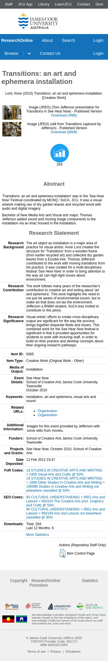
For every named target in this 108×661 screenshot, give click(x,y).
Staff (8, 4)
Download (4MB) (64, 115)
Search (68, 40)
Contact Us (50, 53)
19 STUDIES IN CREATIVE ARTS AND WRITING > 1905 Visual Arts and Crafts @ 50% (64, 472)
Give (99, 4)
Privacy (55, 651)
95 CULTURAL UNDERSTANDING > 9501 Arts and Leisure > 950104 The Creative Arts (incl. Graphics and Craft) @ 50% (65, 501)
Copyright (18, 580)
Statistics (90, 580)
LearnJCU (63, 4)
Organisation (47, 411)
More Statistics (37, 535)
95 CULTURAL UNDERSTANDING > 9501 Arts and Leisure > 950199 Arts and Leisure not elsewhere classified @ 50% (65, 513)
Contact (83, 4)
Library (43, 4)
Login (98, 40)
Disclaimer (73, 651)
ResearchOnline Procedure (44, 582)
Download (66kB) (64, 132)
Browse (11, 53)
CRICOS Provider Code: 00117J (54, 641)
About (47, 40)
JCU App (25, 4)
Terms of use (36, 651)
